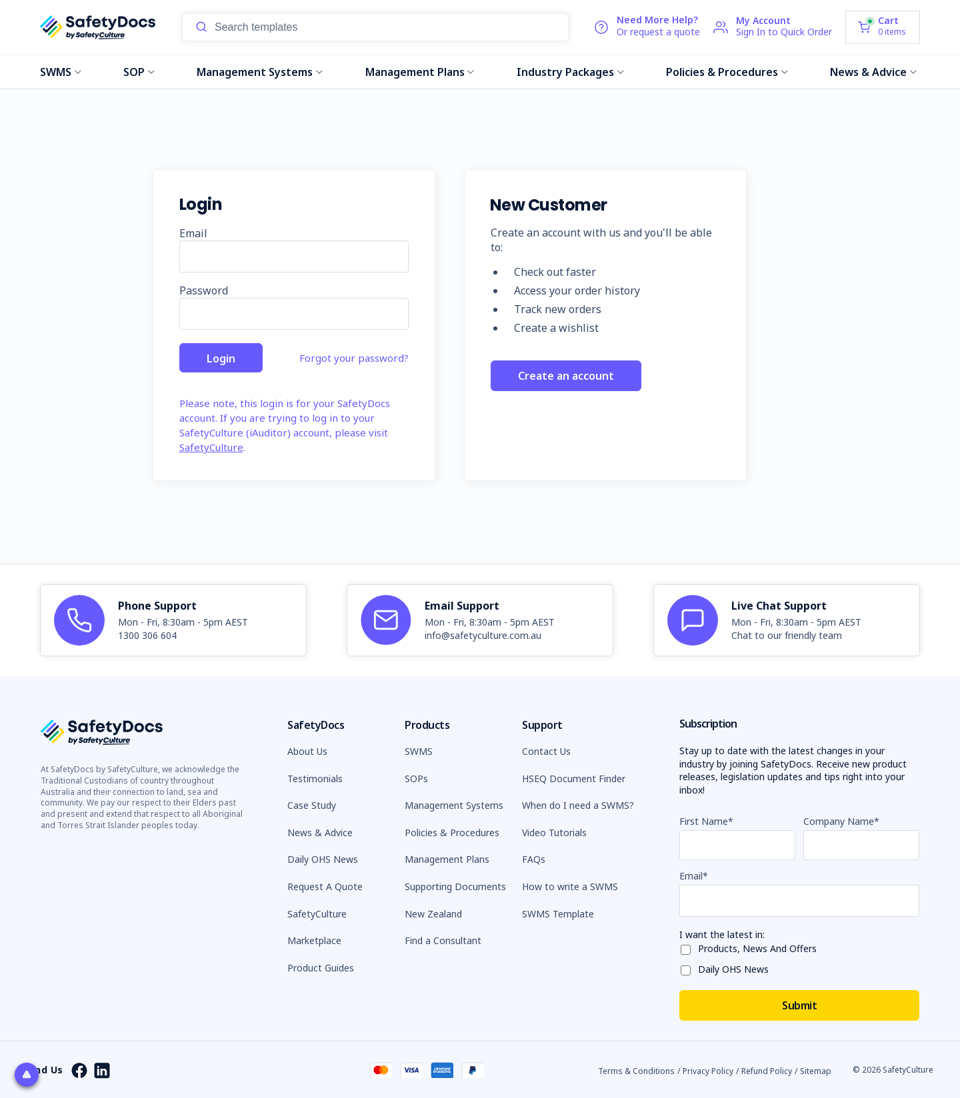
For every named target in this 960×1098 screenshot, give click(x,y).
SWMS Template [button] (558, 913)
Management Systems (260, 72)
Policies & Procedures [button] (452, 832)
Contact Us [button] (546, 751)
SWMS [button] (419, 751)
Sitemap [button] (815, 1070)
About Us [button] (307, 751)
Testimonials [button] (315, 778)
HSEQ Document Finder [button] (573, 778)
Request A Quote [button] (325, 886)
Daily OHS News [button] (322, 859)
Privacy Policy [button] (708, 1070)
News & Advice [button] (320, 832)
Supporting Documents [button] (455, 886)
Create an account (566, 379)
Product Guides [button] (320, 967)
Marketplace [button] (314, 940)
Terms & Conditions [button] (636, 1070)
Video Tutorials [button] (554, 832)
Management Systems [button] (454, 805)
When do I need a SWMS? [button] (578, 805)
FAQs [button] (533, 859)
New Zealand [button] (433, 913)
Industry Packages (570, 72)
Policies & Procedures (727, 72)
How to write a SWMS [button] (570, 886)
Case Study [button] (311, 805)
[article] (173, 620)
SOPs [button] (416, 778)
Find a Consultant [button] (443, 940)
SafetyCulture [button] (317, 913)
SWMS (60, 72)
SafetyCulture (211, 447)
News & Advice (873, 72)
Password (203, 290)
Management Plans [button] (447, 859)
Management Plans (420, 72)
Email (193, 233)
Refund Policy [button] (766, 1070)
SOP (139, 72)
